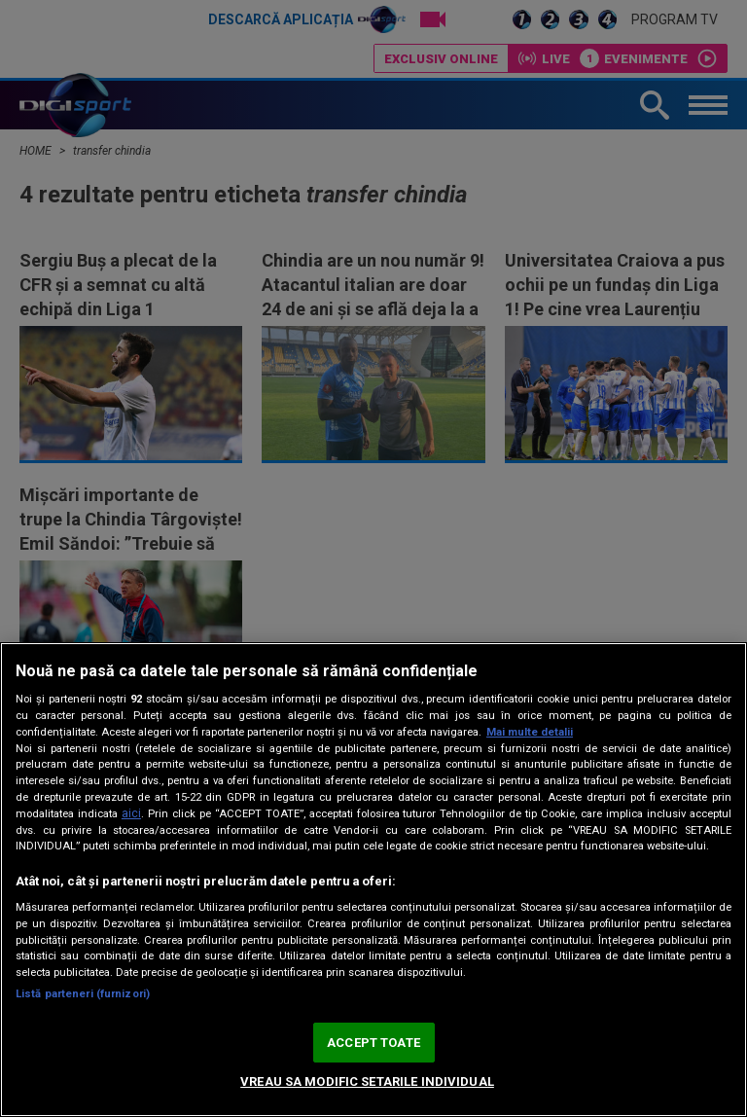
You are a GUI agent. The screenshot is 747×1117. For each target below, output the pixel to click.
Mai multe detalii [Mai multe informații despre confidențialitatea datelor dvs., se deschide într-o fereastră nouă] (529, 732)
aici (131, 813)
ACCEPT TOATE (373, 1042)
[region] (373, 879)
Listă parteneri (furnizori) (83, 994)
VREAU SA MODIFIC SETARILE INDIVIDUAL (367, 1081)
